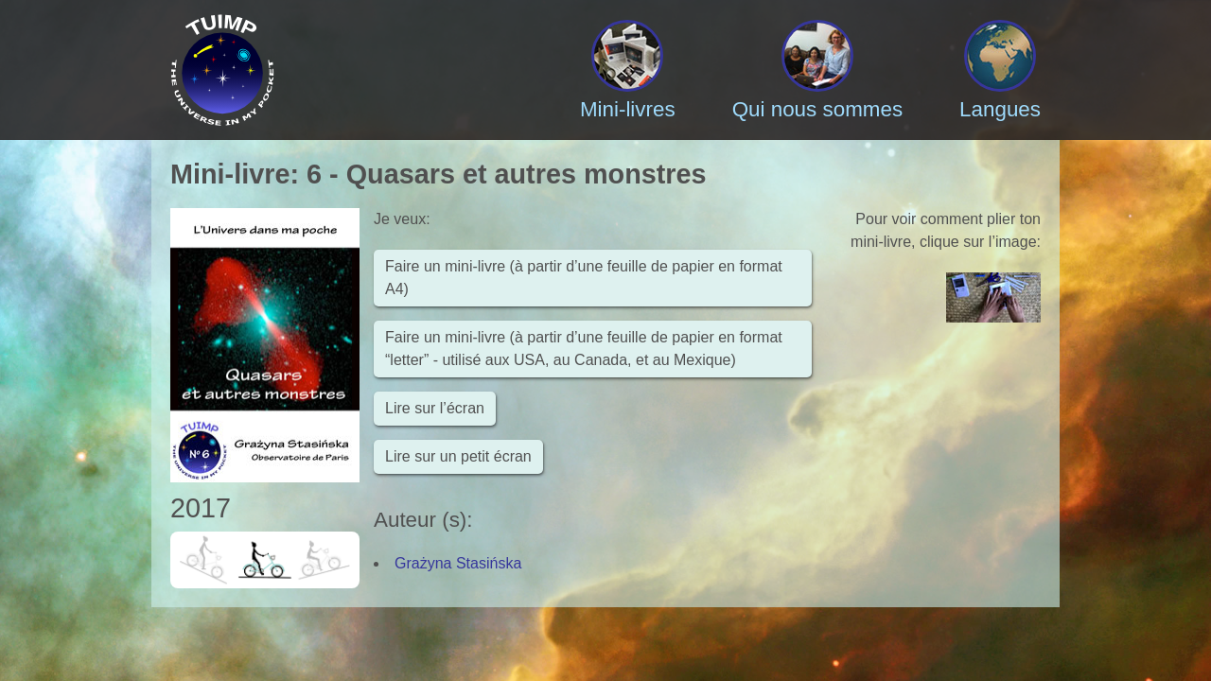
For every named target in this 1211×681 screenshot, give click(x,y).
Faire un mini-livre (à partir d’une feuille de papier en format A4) (583, 277)
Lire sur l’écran (434, 408)
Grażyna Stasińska (458, 563)
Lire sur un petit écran (458, 456)
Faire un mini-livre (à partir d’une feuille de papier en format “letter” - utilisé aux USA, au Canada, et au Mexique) (583, 348)
